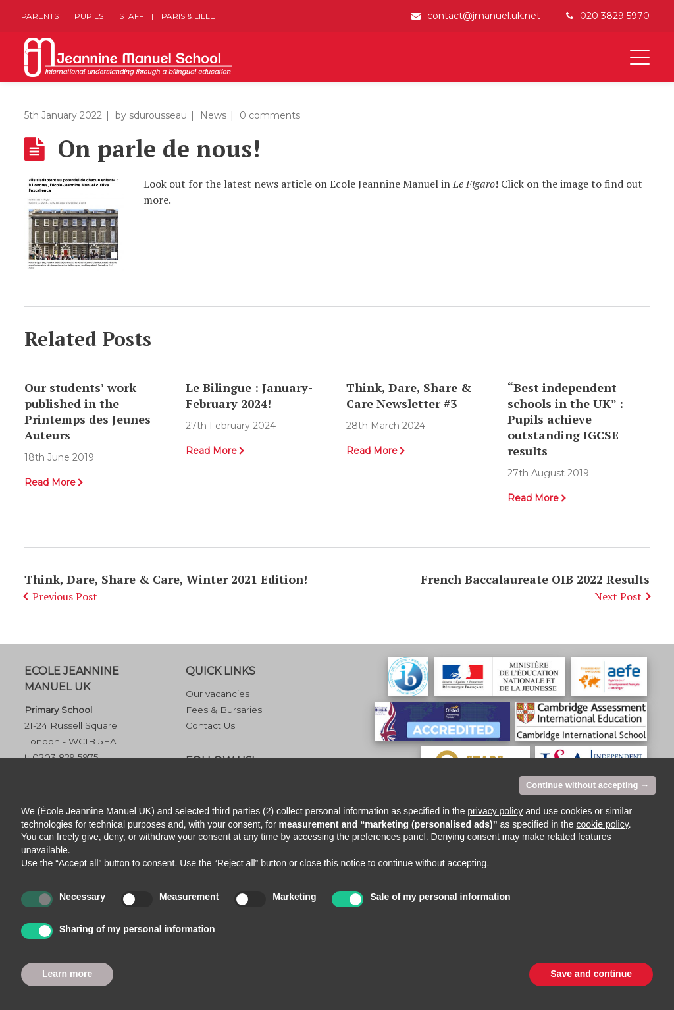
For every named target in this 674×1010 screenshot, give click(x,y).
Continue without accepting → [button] (587, 785)
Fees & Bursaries (224, 709)
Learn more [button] (67, 973)
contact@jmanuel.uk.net (483, 16)
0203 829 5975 (65, 757)
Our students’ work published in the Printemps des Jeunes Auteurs (87, 411)
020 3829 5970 (615, 16)
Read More (50, 482)
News (213, 115)
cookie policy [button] (603, 824)
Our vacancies (217, 693)
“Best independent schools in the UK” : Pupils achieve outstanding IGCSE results (565, 419)
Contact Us (210, 725)
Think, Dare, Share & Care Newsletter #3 (408, 395)
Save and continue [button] (591, 973)
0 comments (270, 115)
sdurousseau (158, 115)
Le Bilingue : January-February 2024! (249, 395)
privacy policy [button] (495, 811)
